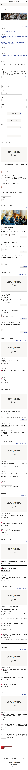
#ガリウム (2, 183)
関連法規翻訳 (6, 672)
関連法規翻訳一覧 (23, 649)
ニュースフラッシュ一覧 (22, 144)
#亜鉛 (3, 260)
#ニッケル (10, 183)
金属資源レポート (6, 297)
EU (12, 255)
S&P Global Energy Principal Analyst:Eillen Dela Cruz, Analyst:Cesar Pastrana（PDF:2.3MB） (14, 608)
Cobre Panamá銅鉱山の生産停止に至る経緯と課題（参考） (13, 324)
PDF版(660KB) (23, 332)
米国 (9, 520)
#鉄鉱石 (2, 169)
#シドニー (5, 169)
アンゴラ (19, 226)
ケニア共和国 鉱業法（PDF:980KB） (9, 684)
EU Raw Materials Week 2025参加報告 (9, 257)
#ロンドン (2, 247)
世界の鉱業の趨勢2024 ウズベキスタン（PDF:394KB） (13, 425)
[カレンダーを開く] (12, 77)
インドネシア (11, 226)
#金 (8, 299)
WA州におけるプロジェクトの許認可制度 (9, 310)
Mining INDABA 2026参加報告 (7, 227)
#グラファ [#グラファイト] (2, 614)
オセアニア (8, 162)
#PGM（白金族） (16, 466)
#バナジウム (14, 183)
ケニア (11, 683)
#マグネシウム (18, 183)
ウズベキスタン (11, 423)
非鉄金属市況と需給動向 (7, 465)
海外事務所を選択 (14, 120)
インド (10, 240)
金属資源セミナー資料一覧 (21, 588)
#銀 (4, 613)
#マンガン (11, 231)
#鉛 (2, 466)
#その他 (2, 314)
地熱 (17, 758)
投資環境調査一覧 (23, 495)
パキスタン (16, 240)
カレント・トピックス (7, 229)
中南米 (13, 322)
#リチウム (2, 197)
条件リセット (14, 132)
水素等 (12, 758)
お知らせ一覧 (23, 26)
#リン (18, 231)
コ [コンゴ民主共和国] (22, 240)
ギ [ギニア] (21, 226)
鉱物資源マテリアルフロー (8, 363)
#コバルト (6, 183)
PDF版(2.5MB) (23, 305)
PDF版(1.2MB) (23, 420)
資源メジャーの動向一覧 (22, 541)
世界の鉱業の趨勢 (6, 413)
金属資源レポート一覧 (22, 274)
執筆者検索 (3, 90)
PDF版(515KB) (23, 252)
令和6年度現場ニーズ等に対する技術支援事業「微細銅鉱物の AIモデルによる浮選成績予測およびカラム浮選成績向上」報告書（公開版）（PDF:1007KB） (14, 736)
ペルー (10, 667)
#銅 (1, 231)
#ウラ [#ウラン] (7, 300)
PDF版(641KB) (23, 237)
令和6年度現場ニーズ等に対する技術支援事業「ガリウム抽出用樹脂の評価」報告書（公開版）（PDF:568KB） (14, 715)
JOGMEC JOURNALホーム (4, 6)
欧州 (11, 255)
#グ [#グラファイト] (8, 184)
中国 (14, 226)
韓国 (9, 322)
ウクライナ (10, 292)
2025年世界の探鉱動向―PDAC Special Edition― (6, 295)
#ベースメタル (4, 299)
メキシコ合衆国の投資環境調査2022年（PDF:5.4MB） (13, 515)
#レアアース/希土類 (4, 184)
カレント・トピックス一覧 (21, 207)
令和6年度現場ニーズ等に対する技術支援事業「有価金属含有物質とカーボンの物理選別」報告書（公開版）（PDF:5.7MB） (14, 725)
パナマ (16, 322)
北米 (18, 322)
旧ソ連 (8, 292)
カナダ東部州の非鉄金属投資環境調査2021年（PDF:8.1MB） (13, 523)
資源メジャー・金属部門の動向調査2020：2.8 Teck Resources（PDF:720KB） (12, 569)
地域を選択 (14, 127)
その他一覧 (24, 694)
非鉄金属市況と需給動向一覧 (21, 443)
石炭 (23, 758)
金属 (1, 4)
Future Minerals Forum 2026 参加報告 (9, 242)
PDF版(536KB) (23, 267)
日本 (14, 240)
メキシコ (10, 513)
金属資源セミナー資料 (7, 611)
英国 (17, 255)
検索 (14, 136)
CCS (15, 758)
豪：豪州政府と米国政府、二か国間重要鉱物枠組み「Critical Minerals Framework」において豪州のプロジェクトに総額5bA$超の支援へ (13, 179)
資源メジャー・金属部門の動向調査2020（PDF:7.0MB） (13, 561)
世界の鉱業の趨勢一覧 (22, 391)
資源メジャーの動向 (7, 563)
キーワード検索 (4, 81)
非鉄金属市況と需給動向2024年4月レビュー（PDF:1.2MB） (14, 463)
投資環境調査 (6, 517)
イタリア (15, 255)
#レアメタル (6, 365)
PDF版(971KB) (23, 319)
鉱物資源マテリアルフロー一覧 (21, 340)
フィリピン (20, 606)
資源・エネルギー (4, 97)
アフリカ (16, 226)
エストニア (20, 255)
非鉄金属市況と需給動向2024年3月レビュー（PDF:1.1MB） (14, 473)
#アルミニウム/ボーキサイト (20, 246)
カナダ (20, 322)
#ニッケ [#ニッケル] (11, 262)
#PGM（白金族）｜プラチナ (5, 467)
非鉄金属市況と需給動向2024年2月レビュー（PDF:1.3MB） (14, 483)
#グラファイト (3, 300)
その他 (5, 717)
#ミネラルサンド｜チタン (5, 262)
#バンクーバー (6, 197)
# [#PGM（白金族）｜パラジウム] (10, 467)
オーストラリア (12, 162)
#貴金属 (10, 299)
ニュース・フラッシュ (7, 167)
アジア (8, 226)
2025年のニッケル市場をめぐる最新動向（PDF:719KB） (13, 623)
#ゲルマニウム (10, 260)
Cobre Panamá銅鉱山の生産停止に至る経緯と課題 (11, 411)
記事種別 (2, 104)
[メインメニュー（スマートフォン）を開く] (26, 1)
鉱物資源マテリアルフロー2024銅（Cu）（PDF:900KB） (13, 370)
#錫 (17, 260)
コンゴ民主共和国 (12, 676)
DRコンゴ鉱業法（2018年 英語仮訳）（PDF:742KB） (12, 677)
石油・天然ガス (6, 758)
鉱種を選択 (14, 113)
